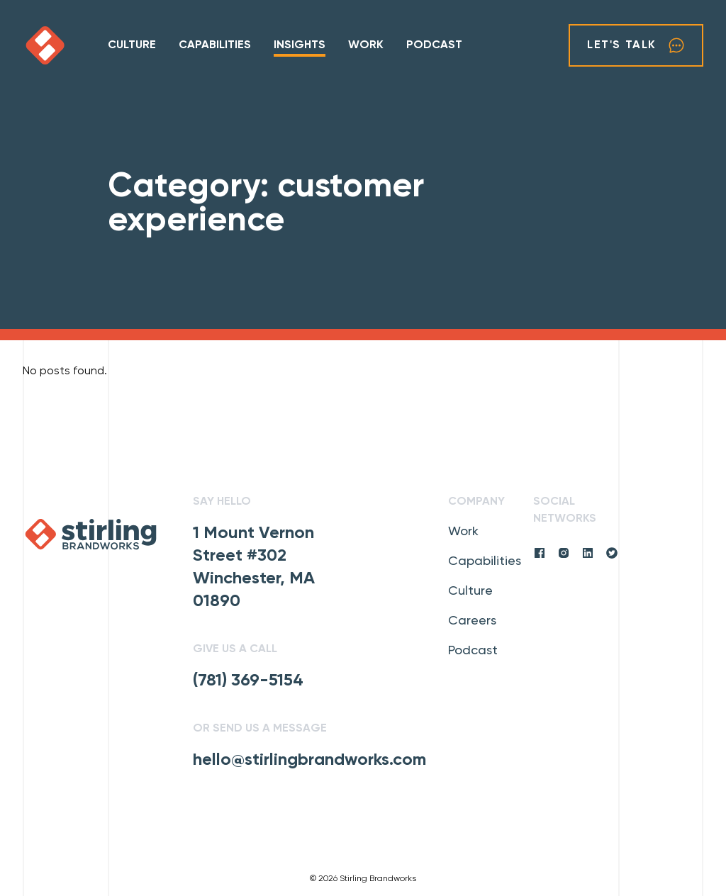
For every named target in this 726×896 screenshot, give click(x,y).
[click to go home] (65, 45)
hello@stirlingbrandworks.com (309, 759)
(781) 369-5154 (248, 680)
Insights (299, 45)
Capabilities (215, 45)
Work (366, 45)
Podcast (434, 45)
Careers (472, 621)
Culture (132, 45)
